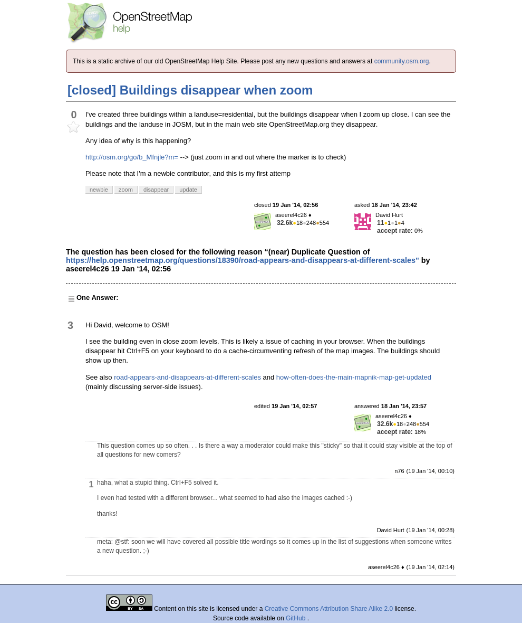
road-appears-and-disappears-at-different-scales (187, 377)
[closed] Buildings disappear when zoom (190, 90)
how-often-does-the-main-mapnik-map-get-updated (353, 377)
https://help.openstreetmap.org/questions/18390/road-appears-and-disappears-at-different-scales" (242, 260)
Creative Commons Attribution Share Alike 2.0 (329, 608)
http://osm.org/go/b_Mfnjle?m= (131, 157)
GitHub (296, 618)
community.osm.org (401, 61)
